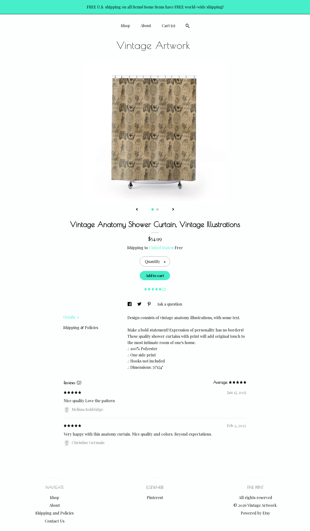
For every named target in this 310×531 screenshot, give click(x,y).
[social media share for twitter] (139, 304)
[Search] (187, 26)
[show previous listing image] (137, 209)
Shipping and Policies (54, 513)
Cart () (168, 25)
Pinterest (155, 497)
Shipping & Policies (80, 327)
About (146, 25)
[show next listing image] (173, 209)
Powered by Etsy (255, 513)
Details (71, 317)
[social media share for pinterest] (149, 304)
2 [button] (157, 209)
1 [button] (152, 209)
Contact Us (54, 520)
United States (161, 247)
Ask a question (169, 304)
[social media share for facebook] (130, 304)
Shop (125, 25)
